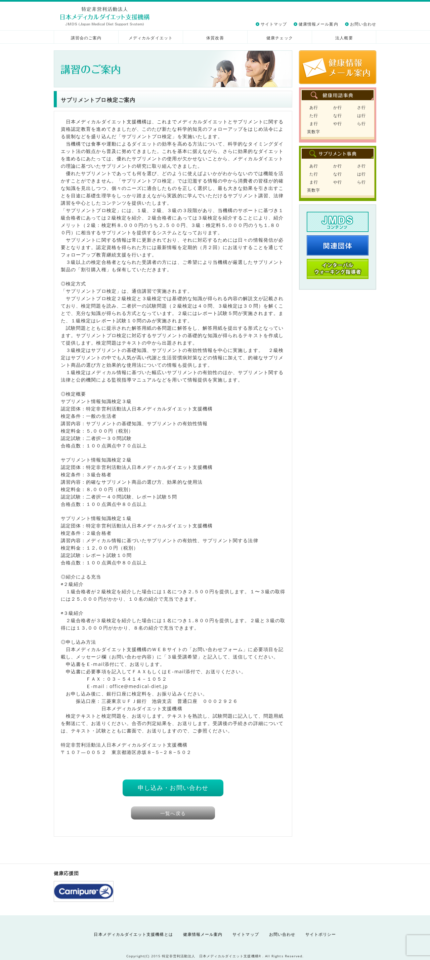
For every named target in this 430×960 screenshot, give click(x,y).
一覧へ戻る (172, 813)
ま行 (313, 123)
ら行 (361, 123)
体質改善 (215, 38)
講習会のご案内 (86, 38)
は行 (361, 115)
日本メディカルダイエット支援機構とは (133, 934)
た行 (313, 115)
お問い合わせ (363, 24)
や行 (337, 123)
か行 (337, 107)
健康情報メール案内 (318, 24)
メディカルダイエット (151, 38)
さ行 (361, 107)
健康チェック (279, 38)
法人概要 (344, 38)
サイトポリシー (320, 934)
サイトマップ (274, 24)
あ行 (313, 107)
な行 (337, 115)
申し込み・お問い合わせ (173, 788)
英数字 (313, 131)
